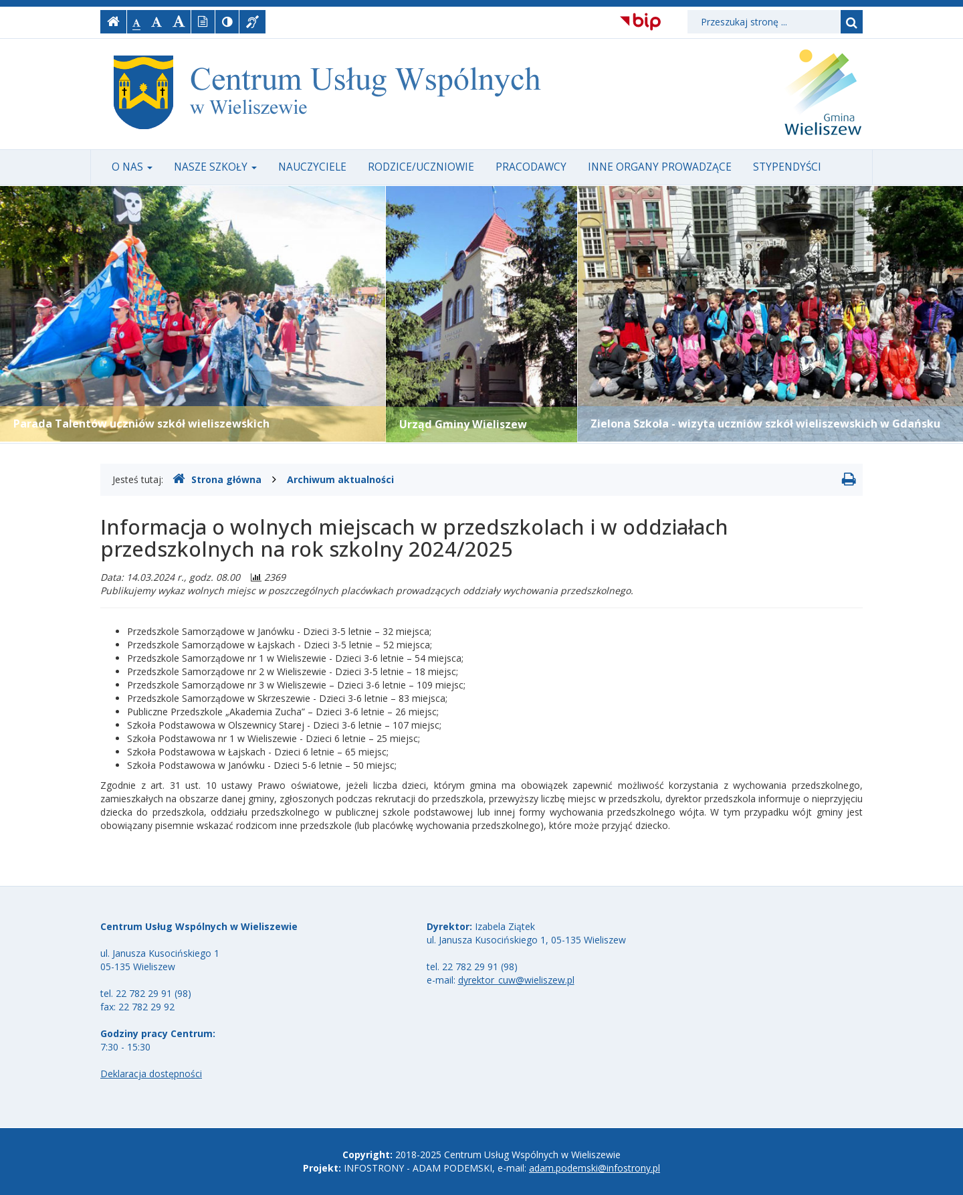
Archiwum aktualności (340, 479)
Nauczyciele (312, 167)
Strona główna (217, 479)
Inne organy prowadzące (660, 167)
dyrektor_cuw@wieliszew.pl (516, 980)
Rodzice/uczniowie (421, 167)
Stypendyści (787, 167)
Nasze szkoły (215, 167)
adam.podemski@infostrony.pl (594, 1168)
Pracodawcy (531, 167)
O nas (132, 167)
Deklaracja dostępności (151, 1073)
